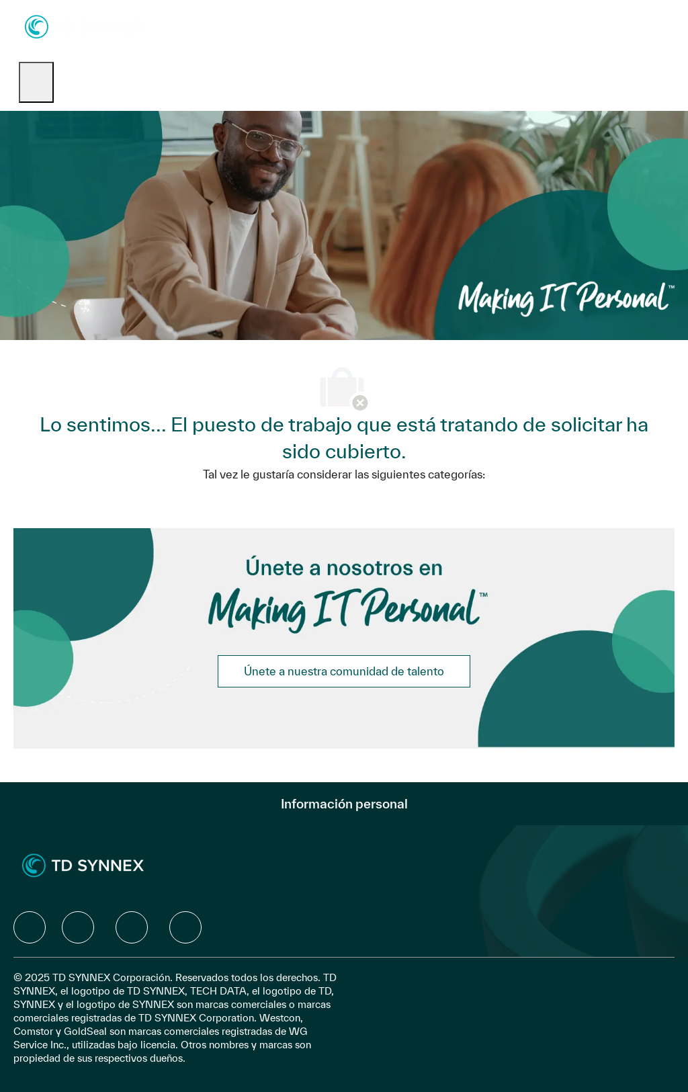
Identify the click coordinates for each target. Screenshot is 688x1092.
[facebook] (29, 927)
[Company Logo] (85, 26)
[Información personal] (344, 803)
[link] (344, 671)
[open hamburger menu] (36, 82)
